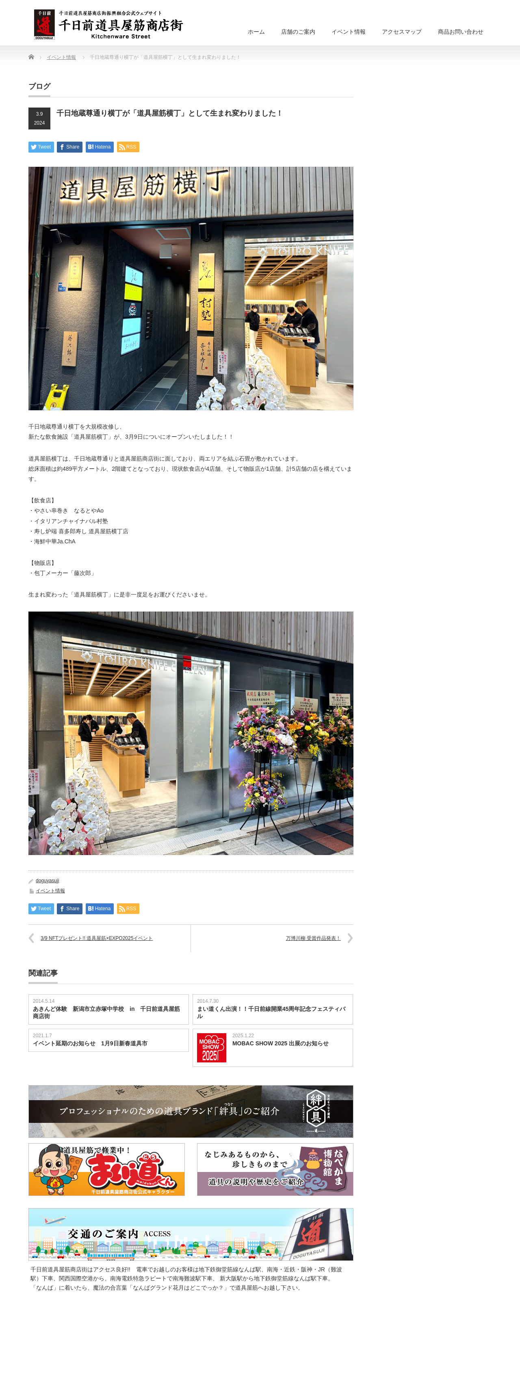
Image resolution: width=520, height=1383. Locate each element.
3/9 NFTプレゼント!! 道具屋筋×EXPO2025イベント (97, 938)
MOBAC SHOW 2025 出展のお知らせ (280, 1043)
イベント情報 (349, 31)
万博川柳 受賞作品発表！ (313, 938)
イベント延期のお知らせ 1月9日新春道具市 (90, 1043)
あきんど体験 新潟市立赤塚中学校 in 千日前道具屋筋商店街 (106, 1012)
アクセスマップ (402, 31)
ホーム (256, 31)
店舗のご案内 (298, 31)
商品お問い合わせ (460, 31)
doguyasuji (47, 880)
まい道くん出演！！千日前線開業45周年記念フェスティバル (271, 1012)
